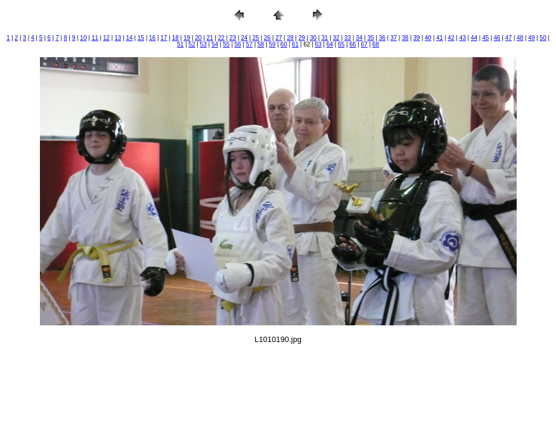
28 (290, 38)
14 (129, 38)
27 (278, 38)
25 (256, 38)
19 (187, 38)
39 (417, 38)
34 (359, 38)
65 (341, 44)
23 (232, 38)
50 (543, 38)
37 (393, 38)
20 (198, 38)
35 (370, 38)
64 (330, 44)
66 (352, 44)
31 (324, 38)
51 (180, 44)
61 (295, 44)
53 (203, 44)
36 (382, 38)
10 (83, 38)
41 (439, 38)
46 (496, 38)
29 (302, 38)
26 (267, 38)
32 (336, 38)
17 (163, 38)
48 (520, 38)
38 (405, 38)
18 (175, 38)
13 (117, 38)
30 (313, 38)
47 (508, 38)
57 (249, 44)
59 (272, 44)
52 (191, 44)
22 (221, 38)
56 (237, 44)
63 (318, 44)
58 (260, 44)
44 (474, 38)
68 (375, 44)
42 (451, 38)
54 (215, 44)
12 (106, 38)
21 (209, 38)
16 (152, 38)
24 (244, 38)
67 (364, 44)
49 (531, 38)
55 (226, 44)
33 (347, 38)
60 (284, 44)
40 (428, 38)
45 (485, 38)
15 (141, 38)
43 (462, 38)
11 (95, 38)
